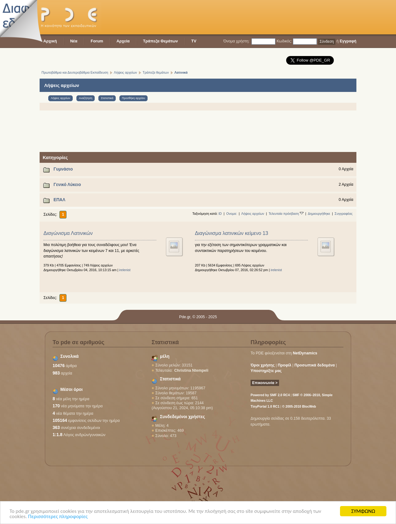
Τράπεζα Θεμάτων (160, 41)
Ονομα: (231, 213)
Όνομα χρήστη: (236, 41)
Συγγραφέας (344, 213)
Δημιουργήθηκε (319, 213)
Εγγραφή (348, 41)
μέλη (165, 356)
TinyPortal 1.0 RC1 (265, 406)
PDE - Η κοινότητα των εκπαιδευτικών (70, 17)
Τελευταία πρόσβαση (286, 213)
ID (220, 213)
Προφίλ (284, 365)
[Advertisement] (243, 17)
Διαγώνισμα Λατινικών (68, 233)
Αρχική (50, 41)
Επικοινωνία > (265, 383)
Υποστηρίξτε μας (266, 371)
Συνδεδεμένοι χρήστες (182, 416)
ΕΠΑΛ (59, 199)
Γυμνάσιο (63, 169)
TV (193, 41)
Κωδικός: (284, 41)
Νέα (73, 41)
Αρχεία (123, 41)
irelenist (125, 270)
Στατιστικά (170, 379)
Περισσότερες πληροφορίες (58, 516)
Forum (97, 41)
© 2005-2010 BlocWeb (299, 406)
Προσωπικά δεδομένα (315, 365)
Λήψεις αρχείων (252, 213)
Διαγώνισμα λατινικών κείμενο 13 (231, 233)
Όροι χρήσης (263, 365)
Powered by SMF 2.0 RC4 (270, 395)
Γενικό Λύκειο (67, 184)
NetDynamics (305, 353)
